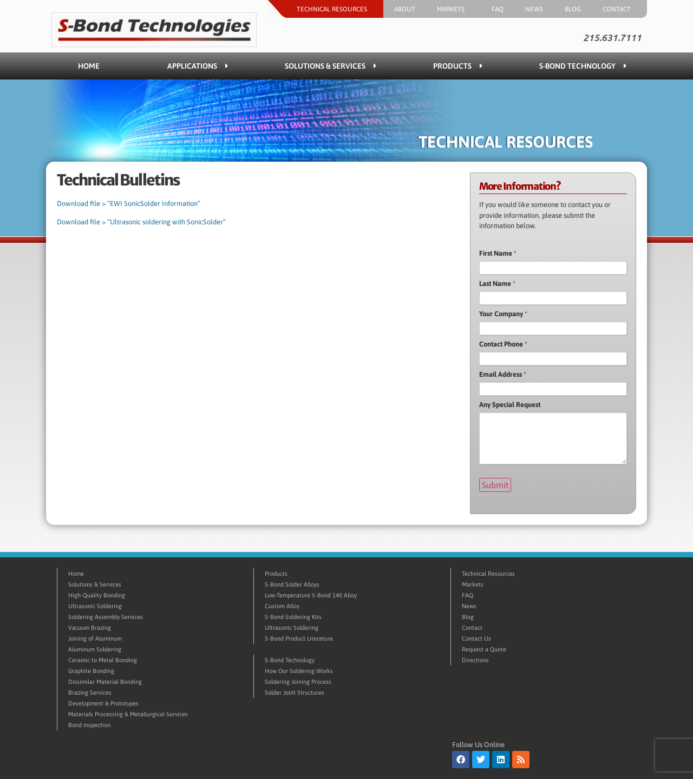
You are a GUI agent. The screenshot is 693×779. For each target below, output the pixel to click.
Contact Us (476, 638)
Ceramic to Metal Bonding (102, 660)
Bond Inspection (89, 725)
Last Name (497, 283)
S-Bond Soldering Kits (293, 617)
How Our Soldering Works (299, 671)
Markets (453, 9)
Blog (573, 9)
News (534, 9)
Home (89, 66)
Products (457, 66)
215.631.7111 (612, 38)
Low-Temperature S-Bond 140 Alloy (311, 595)
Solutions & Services (330, 66)
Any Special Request (509, 404)
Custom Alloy (282, 606)
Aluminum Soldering (94, 649)
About (404, 9)
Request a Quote (484, 649)
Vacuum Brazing (89, 627)
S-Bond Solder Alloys (292, 584)
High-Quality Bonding (96, 595)
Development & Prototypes (103, 703)
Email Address (502, 374)
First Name (498, 253)
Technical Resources (334, 9)
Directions (475, 660)
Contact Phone (503, 344)
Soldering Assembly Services (105, 617)
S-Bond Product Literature (299, 638)
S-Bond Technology (582, 66)
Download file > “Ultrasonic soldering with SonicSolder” (141, 222)
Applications (197, 66)
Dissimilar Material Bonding (105, 681)
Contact (619, 9)
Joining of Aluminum (95, 638)
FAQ (498, 9)
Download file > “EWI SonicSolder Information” (128, 203)
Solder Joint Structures (294, 692)
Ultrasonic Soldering (95, 606)
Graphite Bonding (91, 671)
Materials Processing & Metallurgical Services (128, 714)
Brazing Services (90, 692)
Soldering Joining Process (298, 681)
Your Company (503, 313)
